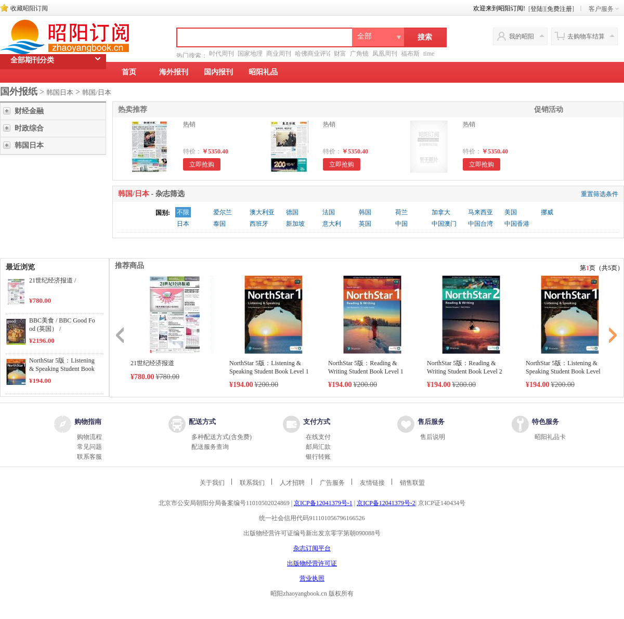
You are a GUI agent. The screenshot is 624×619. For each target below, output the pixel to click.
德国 (292, 212)
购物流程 (89, 437)
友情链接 (372, 482)
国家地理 (250, 53)
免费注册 (559, 8)
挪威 (547, 212)
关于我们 (212, 482)
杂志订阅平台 (312, 548)
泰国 (219, 223)
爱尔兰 (222, 212)
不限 (183, 212)
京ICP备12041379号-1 (323, 503)
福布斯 (410, 53)
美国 (510, 212)
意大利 (331, 223)
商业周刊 (278, 53)
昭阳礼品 (263, 72)
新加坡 (295, 223)
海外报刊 (173, 72)
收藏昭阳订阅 (29, 8)
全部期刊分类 (32, 74)
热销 (189, 124)
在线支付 (318, 437)
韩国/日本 (96, 92)
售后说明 (432, 437)
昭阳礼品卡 (550, 437)
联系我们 (252, 482)
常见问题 (89, 446)
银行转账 (318, 456)
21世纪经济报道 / (52, 280)
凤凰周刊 (384, 53)
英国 (365, 223)
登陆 (536, 8)
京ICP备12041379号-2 (386, 503)
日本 (183, 223)
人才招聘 (292, 482)
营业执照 (312, 578)
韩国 (365, 212)
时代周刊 (221, 53)
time (428, 53)
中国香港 (516, 223)
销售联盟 (412, 482)
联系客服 (89, 456)
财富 (340, 53)
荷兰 (401, 212)
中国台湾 (480, 223)
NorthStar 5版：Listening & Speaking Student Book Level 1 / (62, 369)
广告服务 (332, 482)
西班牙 (259, 223)
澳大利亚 (262, 212)
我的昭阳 (521, 36)
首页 (129, 72)
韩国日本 (59, 92)
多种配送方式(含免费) (221, 437)
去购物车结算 (586, 36)
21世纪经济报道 (152, 363)
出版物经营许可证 (312, 563)
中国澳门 (444, 223)
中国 (401, 223)
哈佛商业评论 (313, 53)
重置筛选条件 (599, 194)
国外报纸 (18, 91)
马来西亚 (480, 212)
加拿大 (441, 212)
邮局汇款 (318, 446)
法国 (328, 212)
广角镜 (359, 53)
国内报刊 (218, 72)
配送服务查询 (210, 446)
